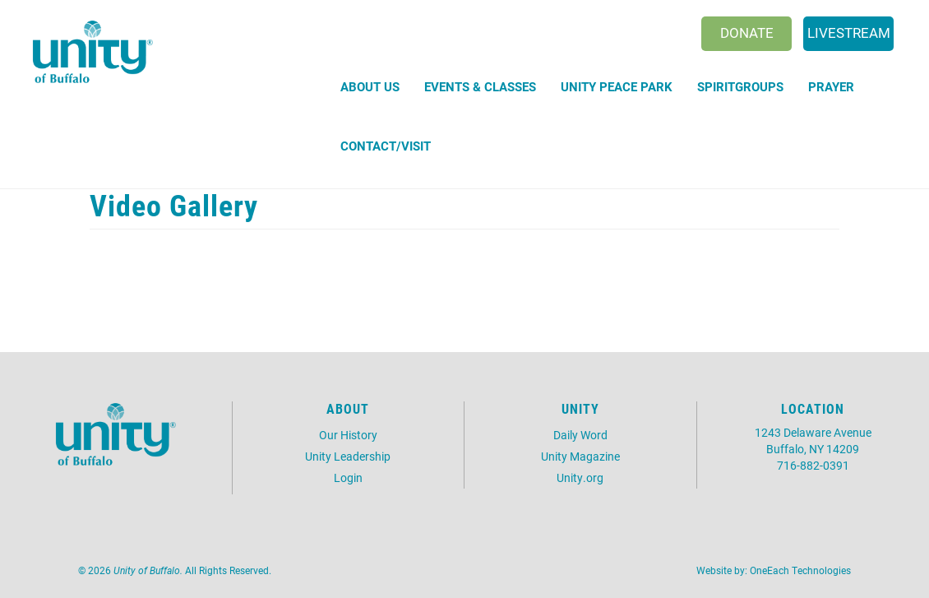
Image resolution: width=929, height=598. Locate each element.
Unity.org (580, 477)
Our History (348, 435)
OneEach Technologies (800, 570)
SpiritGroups (740, 86)
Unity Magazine (580, 456)
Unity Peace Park (616, 86)
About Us (370, 86)
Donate (747, 32)
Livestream (848, 32)
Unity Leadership (348, 456)
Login (348, 477)
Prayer (831, 86)
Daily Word (580, 435)
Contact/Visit (385, 145)
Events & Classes (480, 86)
